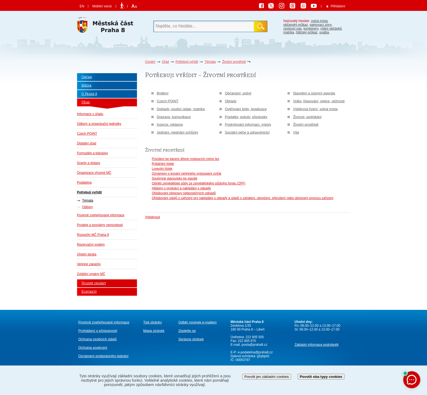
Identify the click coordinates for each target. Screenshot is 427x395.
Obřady (230, 101)
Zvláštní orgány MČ (91, 274)
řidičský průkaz (307, 32)
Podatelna (84, 182)
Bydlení (163, 93)
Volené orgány (93, 283)
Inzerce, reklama (170, 124)
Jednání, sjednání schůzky (177, 132)
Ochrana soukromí (92, 347)
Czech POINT (87, 133)
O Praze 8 (89, 94)
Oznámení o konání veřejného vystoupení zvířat (186, 173)
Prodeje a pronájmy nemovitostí (100, 225)
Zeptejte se (187, 331)
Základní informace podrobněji (316, 345)
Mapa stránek (153, 331)
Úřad (165, 62)
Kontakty (89, 292)
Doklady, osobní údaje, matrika (181, 109)
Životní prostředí (234, 62)
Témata (210, 62)
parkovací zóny (321, 25)
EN (82, 6)
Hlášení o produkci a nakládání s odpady (181, 188)
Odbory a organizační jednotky (99, 124)
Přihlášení (338, 6)
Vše (296, 132)
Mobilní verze (102, 6)
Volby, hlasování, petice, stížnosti (318, 101)
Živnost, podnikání (307, 117)
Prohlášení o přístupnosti (97, 331)
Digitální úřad (86, 143)
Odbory (87, 207)
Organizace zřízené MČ (94, 173)
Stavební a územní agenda (314, 93)
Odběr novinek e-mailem (197, 322)
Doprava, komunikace (174, 117)
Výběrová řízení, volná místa (315, 109)
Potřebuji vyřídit (187, 62)
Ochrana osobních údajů (97, 339)
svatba (324, 32)
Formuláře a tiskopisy (92, 153)
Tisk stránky (152, 322)
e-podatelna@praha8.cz (255, 352)
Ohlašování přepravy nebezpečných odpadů (184, 193)
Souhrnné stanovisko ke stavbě (174, 178)
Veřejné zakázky (89, 264)
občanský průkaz (295, 25)
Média (86, 85)
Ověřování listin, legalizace (246, 109)
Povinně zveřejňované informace (100, 215)
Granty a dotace (88, 163)
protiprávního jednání (103, 356)
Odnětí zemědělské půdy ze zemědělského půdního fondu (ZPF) (199, 183)
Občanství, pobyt (238, 93)
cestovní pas (292, 28)
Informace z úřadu (90, 114)
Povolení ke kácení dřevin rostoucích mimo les (185, 159)
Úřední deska (86, 254)
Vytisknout (152, 217)
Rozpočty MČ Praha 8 (93, 235)
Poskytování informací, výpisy (248, 124)
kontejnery (311, 28)
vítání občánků (331, 28)
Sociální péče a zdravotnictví (247, 132)
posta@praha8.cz (254, 345)
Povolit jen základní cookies (266, 377)
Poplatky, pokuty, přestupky (246, 117)
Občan (86, 77)
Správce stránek (191, 339)
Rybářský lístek (163, 164)
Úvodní (150, 62)
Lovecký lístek (162, 169)
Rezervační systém (91, 244)
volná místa (319, 21)
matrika (288, 32)
